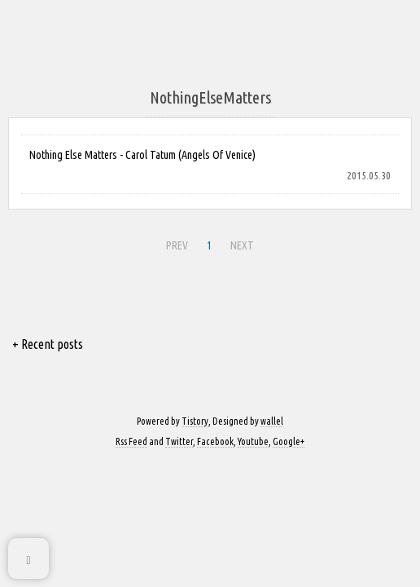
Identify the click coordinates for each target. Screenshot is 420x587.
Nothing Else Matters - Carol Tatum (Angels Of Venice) (142, 154)
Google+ (288, 441)
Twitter (179, 441)
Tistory (195, 421)
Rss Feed (131, 441)
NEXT (242, 245)
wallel (271, 421)
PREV (177, 245)
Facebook (215, 441)
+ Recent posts (47, 344)
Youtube (253, 441)
